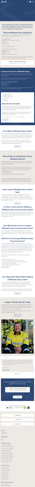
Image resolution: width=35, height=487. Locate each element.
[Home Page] (4, 2)
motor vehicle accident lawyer (14, 116)
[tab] (17, 95)
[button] (15, 373)
